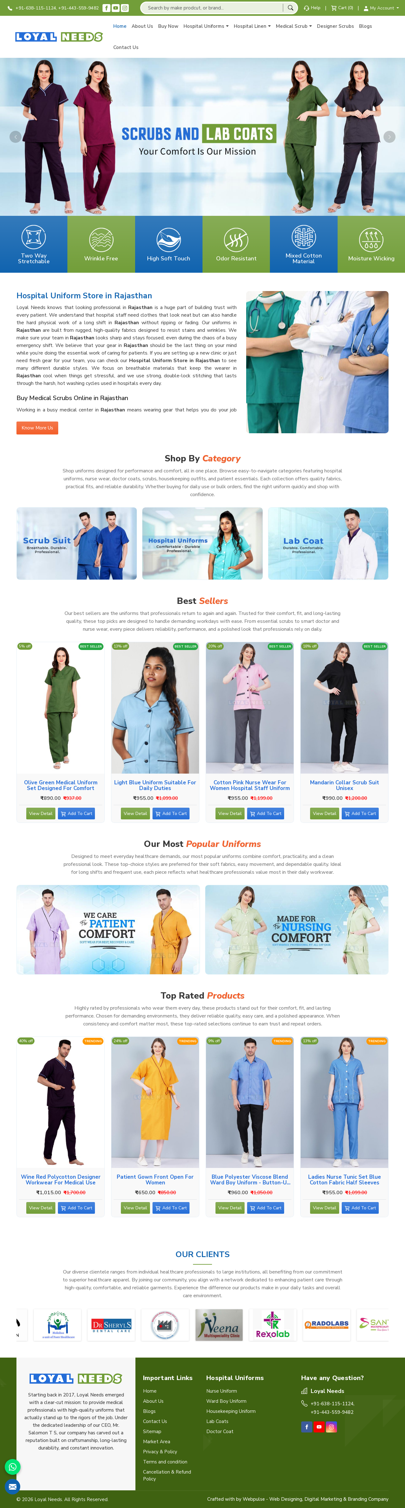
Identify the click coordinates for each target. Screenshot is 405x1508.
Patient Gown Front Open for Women (155, 1179)
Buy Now (168, 26)
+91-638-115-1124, (32, 8)
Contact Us (126, 47)
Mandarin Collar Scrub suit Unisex (344, 785)
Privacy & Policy (160, 1452)
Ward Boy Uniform (226, 1401)
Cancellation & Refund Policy (167, 1475)
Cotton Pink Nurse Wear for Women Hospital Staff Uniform (250, 785)
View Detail (41, 815)
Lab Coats (217, 1421)
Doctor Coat (220, 1431)
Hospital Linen (252, 26)
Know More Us (37, 430)
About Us (142, 26)
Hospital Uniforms (206, 26)
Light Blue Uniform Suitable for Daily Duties (155, 785)
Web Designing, (286, 1499)
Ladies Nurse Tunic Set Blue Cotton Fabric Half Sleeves (344, 1179)
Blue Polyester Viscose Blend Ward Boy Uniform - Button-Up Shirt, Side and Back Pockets (250, 1179)
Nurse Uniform (221, 1391)
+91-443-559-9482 (78, 8)
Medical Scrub (294, 26)
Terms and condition (165, 1462)
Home (120, 26)
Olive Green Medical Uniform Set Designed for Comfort (60, 785)
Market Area (156, 1441)
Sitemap (152, 1431)
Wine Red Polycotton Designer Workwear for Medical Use (61, 1179)
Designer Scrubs (335, 26)
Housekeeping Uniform (231, 1411)
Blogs (365, 26)
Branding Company (368, 1499)
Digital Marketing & (325, 1499)
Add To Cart (81, 815)
